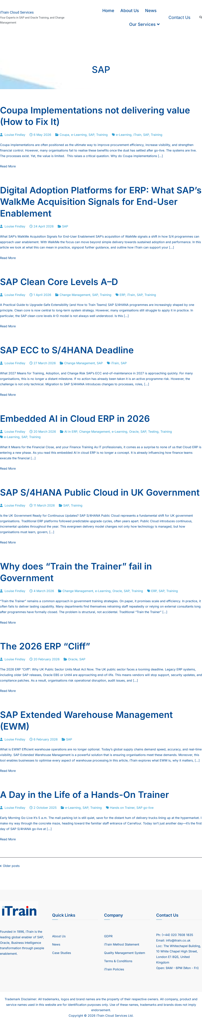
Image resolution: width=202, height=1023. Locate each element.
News (151, 10)
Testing (153, 431)
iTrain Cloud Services (17, 12)
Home (108, 10)
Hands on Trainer (122, 808)
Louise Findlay (15, 135)
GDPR (108, 936)
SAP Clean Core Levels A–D (59, 281)
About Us (129, 10)
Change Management (75, 295)
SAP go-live (145, 808)
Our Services (142, 24)
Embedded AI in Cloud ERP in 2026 (75, 418)
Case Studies (61, 953)
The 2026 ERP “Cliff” (45, 646)
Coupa (64, 135)
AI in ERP (70, 431)
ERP (122, 295)
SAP (91, 135)
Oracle (134, 431)
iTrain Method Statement (121, 944)
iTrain (137, 135)
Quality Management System (124, 953)
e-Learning (79, 135)
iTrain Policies (114, 969)
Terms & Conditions (118, 961)
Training (102, 135)
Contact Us (179, 17)
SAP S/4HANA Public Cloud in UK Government (100, 492)
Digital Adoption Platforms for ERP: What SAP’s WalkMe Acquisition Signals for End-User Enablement (101, 202)
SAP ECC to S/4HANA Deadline (67, 350)
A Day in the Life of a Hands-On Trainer (84, 794)
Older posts (11, 866)
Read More (8, 166)
